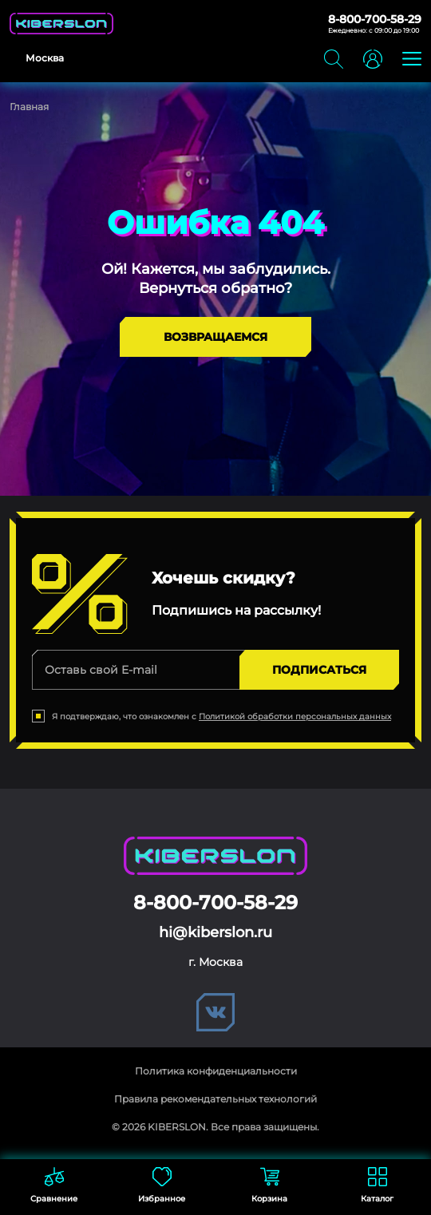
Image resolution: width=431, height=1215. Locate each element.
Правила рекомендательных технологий (215, 1099)
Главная (29, 107)
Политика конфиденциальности (216, 1071)
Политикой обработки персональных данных (295, 716)
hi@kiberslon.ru (215, 932)
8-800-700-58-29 (374, 19)
